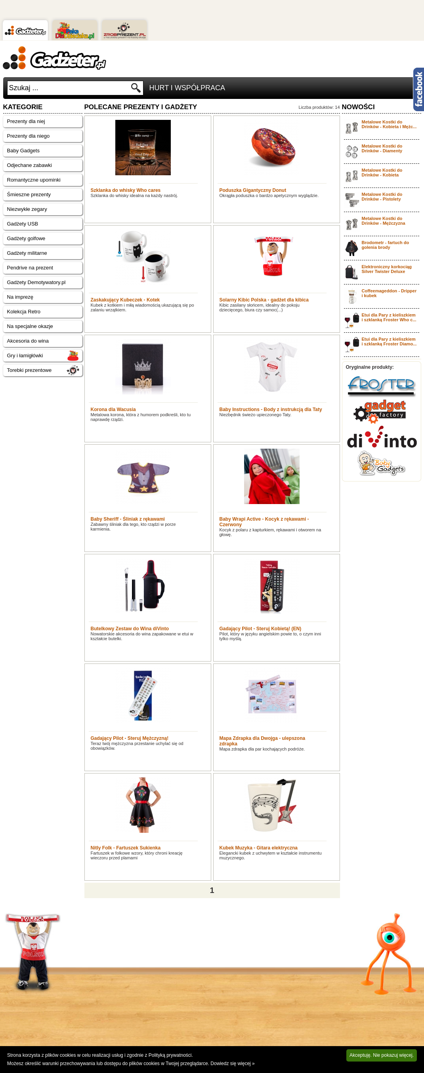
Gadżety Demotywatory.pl (36, 282)
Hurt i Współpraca (187, 88)
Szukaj (136, 90)
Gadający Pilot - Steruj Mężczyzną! (130, 738)
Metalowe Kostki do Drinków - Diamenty (382, 148)
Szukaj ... (23, 88)
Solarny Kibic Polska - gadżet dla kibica (264, 300)
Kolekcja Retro (24, 312)
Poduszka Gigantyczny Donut (253, 190)
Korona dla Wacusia (113, 409)
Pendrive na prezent (30, 268)
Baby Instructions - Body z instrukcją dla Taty (271, 409)
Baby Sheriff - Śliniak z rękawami (128, 519)
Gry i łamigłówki (25, 355)
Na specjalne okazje (30, 326)
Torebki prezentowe (29, 370)
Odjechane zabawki (29, 165)
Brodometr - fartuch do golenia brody (385, 245)
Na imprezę (20, 297)
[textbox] (69, 88)
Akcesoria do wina (28, 341)
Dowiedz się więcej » (232, 1063)
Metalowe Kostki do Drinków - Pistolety (382, 196)
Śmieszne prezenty (29, 194)
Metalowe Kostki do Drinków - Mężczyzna (383, 221)
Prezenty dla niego (28, 136)
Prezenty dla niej (26, 121)
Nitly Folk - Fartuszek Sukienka (126, 848)
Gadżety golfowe (26, 238)
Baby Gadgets (23, 151)
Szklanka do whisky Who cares (126, 190)
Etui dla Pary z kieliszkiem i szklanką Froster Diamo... (389, 341)
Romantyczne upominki (34, 180)
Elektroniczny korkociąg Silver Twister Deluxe (387, 269)
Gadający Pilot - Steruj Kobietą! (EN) (261, 628)
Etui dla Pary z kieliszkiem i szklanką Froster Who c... (389, 317)
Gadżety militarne (27, 253)
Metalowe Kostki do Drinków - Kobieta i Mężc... (389, 124)
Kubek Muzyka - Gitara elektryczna (259, 848)
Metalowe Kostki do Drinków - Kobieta (382, 172)
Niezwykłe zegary (27, 209)
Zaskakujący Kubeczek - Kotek (125, 300)
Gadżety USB (22, 224)
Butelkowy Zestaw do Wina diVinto (130, 628)
